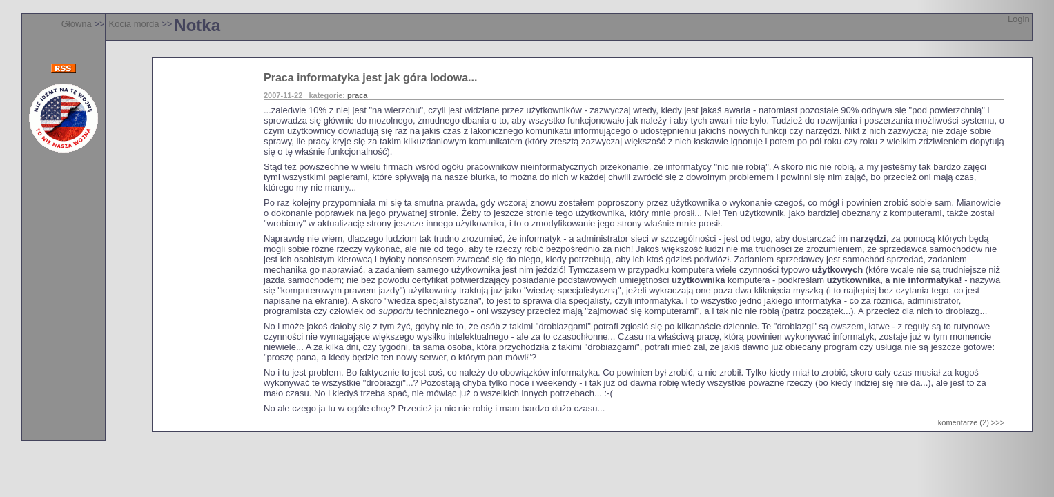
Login (1019, 19)
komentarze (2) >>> (971, 422)
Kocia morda (134, 24)
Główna (76, 24)
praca (357, 95)
